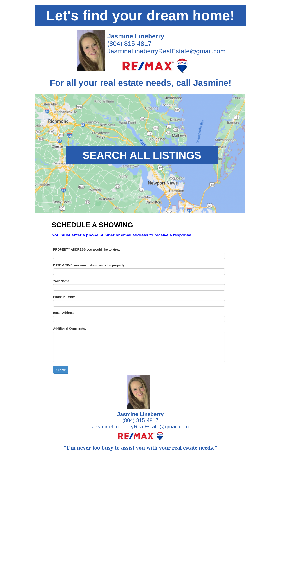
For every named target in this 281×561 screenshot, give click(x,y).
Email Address (63, 312)
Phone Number (64, 297)
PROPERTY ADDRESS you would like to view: (86, 249)
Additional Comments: (69, 328)
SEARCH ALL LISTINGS (142, 155)
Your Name (61, 281)
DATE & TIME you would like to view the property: (89, 265)
